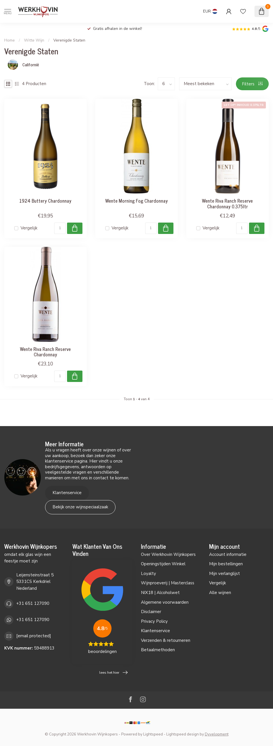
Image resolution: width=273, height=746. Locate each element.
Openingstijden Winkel (163, 564)
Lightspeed (153, 734)
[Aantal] (60, 228)
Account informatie (227, 554)
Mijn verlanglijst (224, 573)
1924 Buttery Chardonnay (45, 201)
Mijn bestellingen (226, 564)
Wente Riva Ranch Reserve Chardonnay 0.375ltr (227, 203)
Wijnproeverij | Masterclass (167, 583)
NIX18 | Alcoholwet (160, 592)
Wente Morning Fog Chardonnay (136, 201)
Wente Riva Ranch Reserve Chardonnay (45, 351)
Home (9, 40)
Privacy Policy (154, 621)
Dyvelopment (216, 734)
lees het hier (113, 672)
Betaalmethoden (158, 650)
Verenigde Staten (69, 40)
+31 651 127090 (32, 603)
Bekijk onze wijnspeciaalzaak (80, 507)
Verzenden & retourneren (165, 640)
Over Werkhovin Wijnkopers (168, 554)
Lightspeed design (182, 734)
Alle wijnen (220, 592)
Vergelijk (29, 228)
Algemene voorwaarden (165, 602)
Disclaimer (151, 612)
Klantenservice (67, 493)
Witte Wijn (34, 40)
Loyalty (148, 573)
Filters (252, 84)
